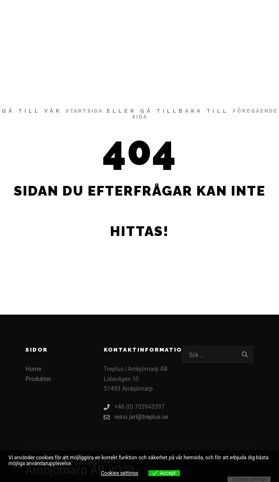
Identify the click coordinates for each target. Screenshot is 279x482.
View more (86, 463)
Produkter (38, 379)
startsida (84, 111)
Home (33, 368)
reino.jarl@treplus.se (136, 417)
